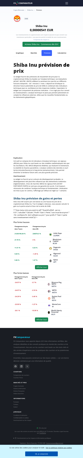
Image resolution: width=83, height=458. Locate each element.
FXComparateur (22, 3)
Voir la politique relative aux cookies (59, 448)
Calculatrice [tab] (62, 53)
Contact (15, 404)
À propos (16, 402)
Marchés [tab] (34, 53)
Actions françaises (19, 391)
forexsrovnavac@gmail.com (54, 443)
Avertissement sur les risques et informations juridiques (33, 438)
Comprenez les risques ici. (41, 40)
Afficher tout (41, 267)
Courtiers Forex (18, 378)
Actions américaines (19, 388)
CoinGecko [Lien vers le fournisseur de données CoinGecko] (42, 433)
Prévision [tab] (47, 53)
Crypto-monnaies (18, 386)
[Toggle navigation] (67, 3)
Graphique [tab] (20, 53)
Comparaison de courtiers (21, 375)
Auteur (15, 407)
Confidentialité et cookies (21, 418)
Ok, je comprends (41, 454)
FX (21, 337)
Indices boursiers (18, 393)
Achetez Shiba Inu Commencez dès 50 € (41, 44)
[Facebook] (15, 366)
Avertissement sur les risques (22, 420)
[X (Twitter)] (27, 366)
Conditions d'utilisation (20, 415)
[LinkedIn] (21, 366)
